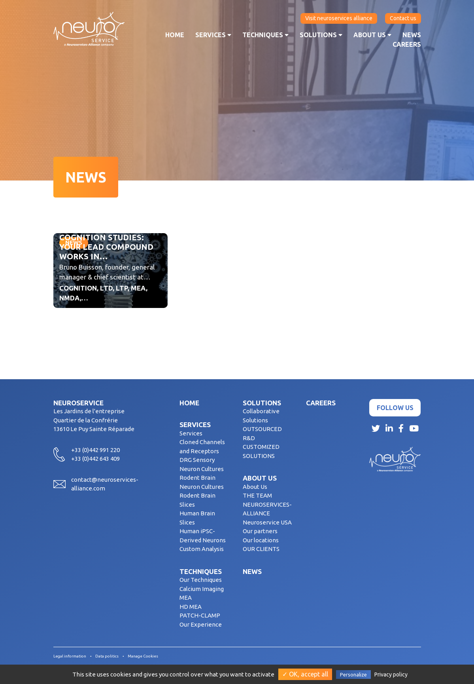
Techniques (265, 34)
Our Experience (200, 624)
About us (372, 34)
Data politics (107, 656)
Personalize (353, 674)
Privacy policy (391, 674)
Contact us (403, 18)
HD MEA (190, 606)
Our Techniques (200, 579)
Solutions (321, 34)
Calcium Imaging (201, 588)
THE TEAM (257, 495)
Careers (407, 44)
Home (174, 34)
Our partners (260, 531)
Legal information (69, 656)
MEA (185, 597)
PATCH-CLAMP (199, 615)
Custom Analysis (201, 548)
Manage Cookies (143, 656)
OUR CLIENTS (261, 548)
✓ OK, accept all (305, 674)
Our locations (261, 540)
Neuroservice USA (267, 522)
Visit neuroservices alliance (338, 18)
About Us (255, 486)
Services (213, 34)
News (411, 34)
